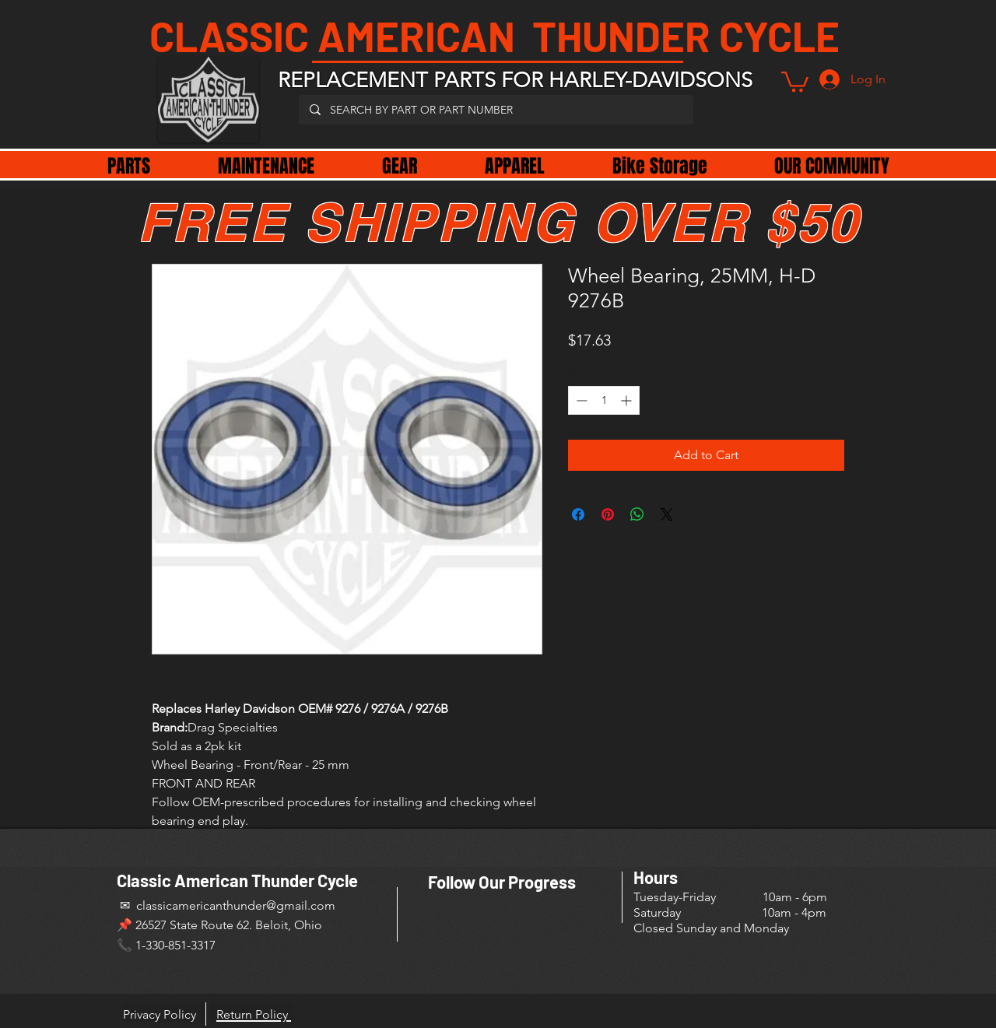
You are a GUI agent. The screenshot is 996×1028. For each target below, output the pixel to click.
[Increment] (627, 400)
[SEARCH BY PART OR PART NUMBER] (495, 110)
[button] (794, 80)
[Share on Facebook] (578, 514)
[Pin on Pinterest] (607, 514)
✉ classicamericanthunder (191, 905)
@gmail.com (300, 905)
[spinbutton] (604, 400)
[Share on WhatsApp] (637, 514)
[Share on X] (667, 514)
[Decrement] (580, 400)
